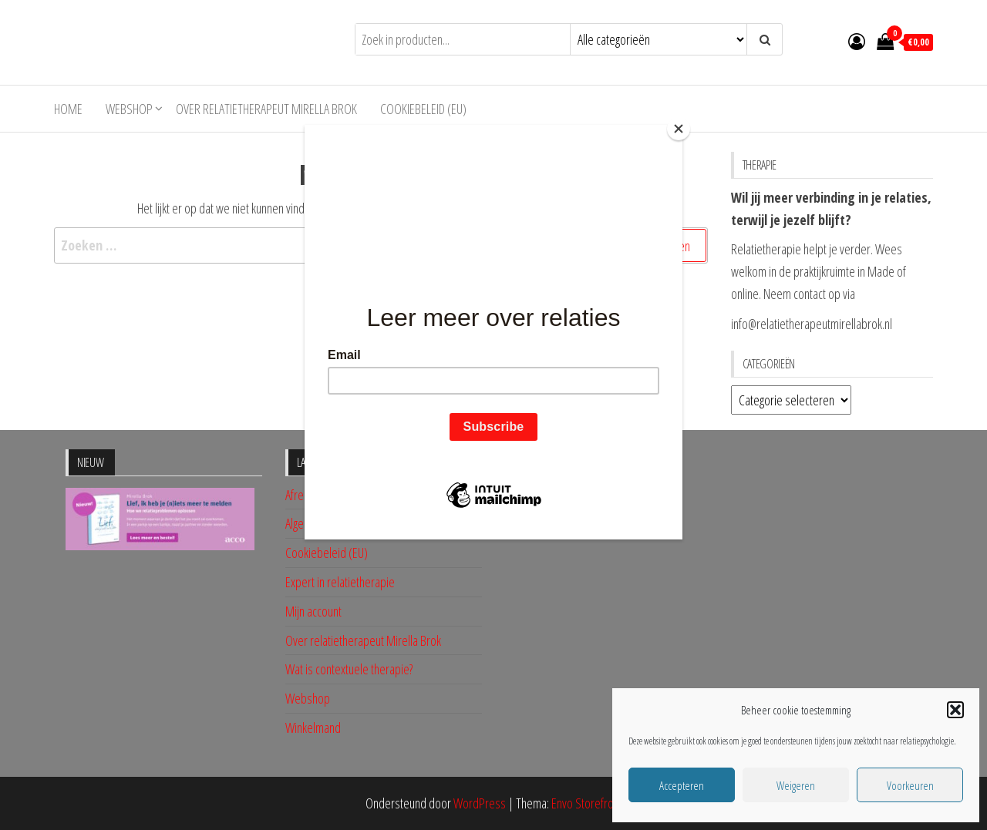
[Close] (678, 128)
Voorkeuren (910, 785)
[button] (955, 709)
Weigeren (795, 785)
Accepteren (681, 785)
